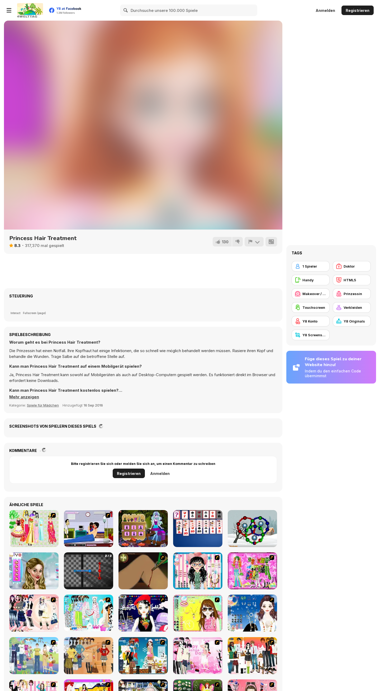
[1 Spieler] (311, 266)
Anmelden (325, 10)
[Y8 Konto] (311, 321)
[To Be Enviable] (197, 613)
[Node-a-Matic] (88, 570)
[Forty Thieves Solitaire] (197, 528)
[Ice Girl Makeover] (34, 570)
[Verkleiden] (352, 307)
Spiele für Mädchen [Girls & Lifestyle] (43, 405)
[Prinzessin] (352, 293)
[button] (24, 397)
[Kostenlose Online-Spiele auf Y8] (30, 10)
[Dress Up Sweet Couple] (252, 655)
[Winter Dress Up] (143, 655)
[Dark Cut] (143, 570)
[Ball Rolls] (252, 528)
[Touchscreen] (311, 307)
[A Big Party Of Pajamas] (88, 613)
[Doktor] (352, 266)
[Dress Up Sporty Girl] (34, 613)
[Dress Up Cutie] (197, 570)
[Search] (126, 10)
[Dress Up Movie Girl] (88, 655)
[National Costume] (34, 528)
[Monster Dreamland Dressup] (143, 528)
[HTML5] (352, 280)
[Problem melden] (254, 241)
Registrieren (357, 10)
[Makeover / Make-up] (311, 293)
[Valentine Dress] (197, 655)
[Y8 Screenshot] (311, 335)
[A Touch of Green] (252, 570)
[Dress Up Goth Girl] (252, 613)
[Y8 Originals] (352, 321)
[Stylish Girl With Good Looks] (143, 613)
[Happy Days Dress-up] (34, 655)
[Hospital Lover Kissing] (88, 528)
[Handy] (311, 280)
